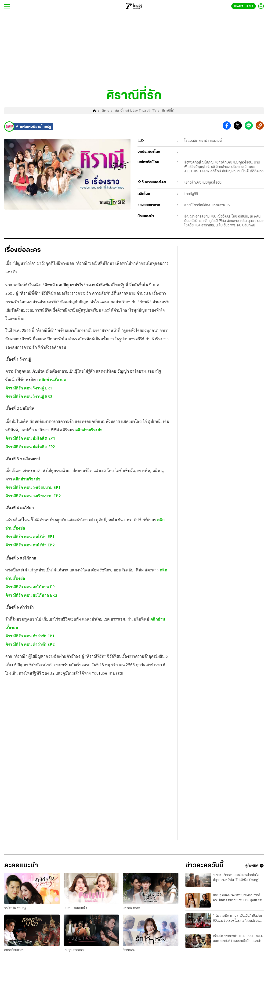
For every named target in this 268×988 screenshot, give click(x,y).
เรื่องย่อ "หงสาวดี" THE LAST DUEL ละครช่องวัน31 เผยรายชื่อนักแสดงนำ (238, 938)
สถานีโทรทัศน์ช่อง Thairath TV (135, 111)
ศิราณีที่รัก (168, 111)
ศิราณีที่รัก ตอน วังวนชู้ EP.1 (28, 388)
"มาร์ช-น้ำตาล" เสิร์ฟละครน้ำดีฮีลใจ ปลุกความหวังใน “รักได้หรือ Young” (236, 877)
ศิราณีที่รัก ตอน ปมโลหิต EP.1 (30, 438)
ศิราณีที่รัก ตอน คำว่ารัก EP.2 (30, 644)
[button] (227, 125)
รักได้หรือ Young (15, 908)
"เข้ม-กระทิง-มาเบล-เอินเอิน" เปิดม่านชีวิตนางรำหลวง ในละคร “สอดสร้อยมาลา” (237, 918)
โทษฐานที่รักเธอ (74, 950)
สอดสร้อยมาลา (14, 950)
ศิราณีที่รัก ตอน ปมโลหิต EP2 (30, 446)
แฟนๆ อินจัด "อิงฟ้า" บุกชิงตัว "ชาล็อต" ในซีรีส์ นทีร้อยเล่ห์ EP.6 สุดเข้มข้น (237, 898)
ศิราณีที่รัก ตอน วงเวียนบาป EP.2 (33, 495)
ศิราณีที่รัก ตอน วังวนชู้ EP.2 (28, 396)
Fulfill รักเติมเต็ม (75, 908)
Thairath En (243, 6)
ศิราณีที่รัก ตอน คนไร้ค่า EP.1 (29, 536)
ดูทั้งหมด (254, 866)
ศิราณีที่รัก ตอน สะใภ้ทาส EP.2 (31, 595)
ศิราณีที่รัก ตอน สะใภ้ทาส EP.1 (31, 586)
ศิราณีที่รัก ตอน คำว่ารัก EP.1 (29, 635)
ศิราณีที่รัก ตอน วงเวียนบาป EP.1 (32, 487)
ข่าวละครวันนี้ (204, 865)
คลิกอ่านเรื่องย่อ (52, 379)
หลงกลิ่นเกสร (131, 908)
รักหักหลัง (129, 950)
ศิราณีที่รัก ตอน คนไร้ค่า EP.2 (30, 544)
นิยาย (105, 111)
